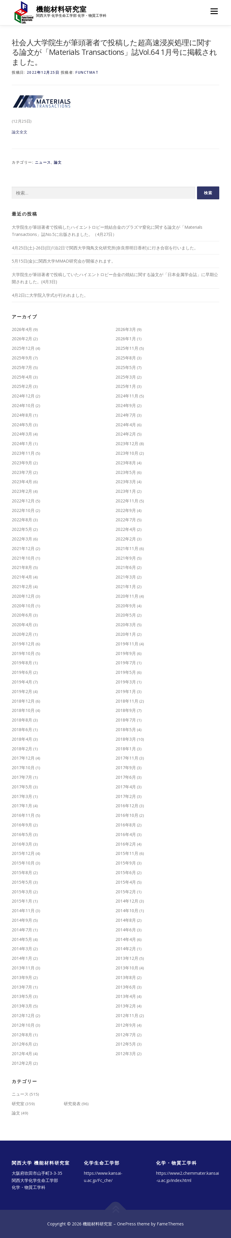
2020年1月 (126, 634)
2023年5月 (126, 472)
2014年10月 (127, 910)
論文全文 (19, 132)
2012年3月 (126, 1053)
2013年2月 (126, 1006)
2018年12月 (23, 701)
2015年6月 (126, 872)
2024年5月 (22, 424)
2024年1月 (22, 443)
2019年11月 (127, 644)
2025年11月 (127, 348)
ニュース (43, 162)
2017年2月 (126, 796)
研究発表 (72, 1103)
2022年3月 (22, 539)
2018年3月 (126, 739)
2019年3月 (126, 682)
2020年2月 (22, 634)
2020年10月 (23, 606)
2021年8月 (22, 567)
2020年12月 (23, 596)
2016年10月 (127, 815)
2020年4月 (22, 624)
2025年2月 (22, 386)
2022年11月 (127, 501)
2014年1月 (22, 958)
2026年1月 (126, 338)
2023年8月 (126, 463)
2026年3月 (126, 329)
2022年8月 (22, 519)
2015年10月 (23, 863)
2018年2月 (22, 748)
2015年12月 (23, 853)
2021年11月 (127, 548)
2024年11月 (127, 396)
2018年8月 (22, 720)
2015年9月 (126, 863)
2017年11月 (127, 758)
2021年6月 (126, 567)
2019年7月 (126, 662)
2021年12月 (23, 548)
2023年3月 (126, 481)
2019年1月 (126, 691)
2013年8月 (126, 977)
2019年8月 (22, 662)
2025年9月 (22, 358)
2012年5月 (126, 1044)
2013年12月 (127, 958)
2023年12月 (127, 443)
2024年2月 (126, 434)
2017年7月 (22, 777)
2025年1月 (126, 386)
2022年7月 (126, 519)
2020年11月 (127, 596)
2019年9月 (126, 653)
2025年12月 (23, 348)
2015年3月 (22, 891)
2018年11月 (127, 701)
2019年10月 (23, 653)
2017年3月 (22, 796)
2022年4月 (126, 529)
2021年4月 (22, 577)
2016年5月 (22, 834)
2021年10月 (23, 558)
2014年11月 (23, 910)
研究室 (18, 1103)
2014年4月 (126, 939)
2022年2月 (126, 539)
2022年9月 (126, 510)
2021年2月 (22, 586)
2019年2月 (22, 691)
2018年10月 (23, 710)
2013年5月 (22, 996)
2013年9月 (22, 977)
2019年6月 (22, 672)
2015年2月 (126, 891)
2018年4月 (22, 739)
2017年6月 (126, 777)
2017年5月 (22, 787)
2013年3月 (22, 1006)
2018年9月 (126, 710)
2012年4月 (22, 1053)
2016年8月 (126, 825)
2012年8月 (22, 1034)
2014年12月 (127, 901)
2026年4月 (22, 329)
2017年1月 (22, 805)
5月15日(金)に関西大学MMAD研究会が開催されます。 (64, 261)
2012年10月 (23, 1025)
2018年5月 (126, 729)
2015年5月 (22, 882)
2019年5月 (126, 672)
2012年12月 (23, 1015)
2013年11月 (23, 968)
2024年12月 (23, 396)
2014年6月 (126, 930)
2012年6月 (22, 1044)
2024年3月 (22, 434)
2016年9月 (22, 825)
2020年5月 (126, 615)
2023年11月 (23, 453)
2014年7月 (22, 930)
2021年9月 (126, 558)
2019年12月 (23, 644)
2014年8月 (126, 920)
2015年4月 (126, 882)
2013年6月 (126, 987)
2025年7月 (22, 367)
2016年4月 (126, 834)
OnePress (126, 1224)
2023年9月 (22, 463)
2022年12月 (23, 501)
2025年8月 (126, 358)
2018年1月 (126, 748)
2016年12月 (127, 805)
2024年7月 (126, 415)
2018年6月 (22, 729)
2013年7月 (22, 987)
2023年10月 (127, 453)
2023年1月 (126, 491)
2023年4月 (22, 481)
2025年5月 (126, 367)
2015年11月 (127, 853)
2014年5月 (22, 939)
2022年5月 (22, 529)
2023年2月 (22, 491)
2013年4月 (126, 996)
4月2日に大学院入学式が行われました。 (50, 295)
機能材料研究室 (61, 9)
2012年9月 (126, 1025)
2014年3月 (22, 948)
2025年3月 (126, 377)
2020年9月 (126, 606)
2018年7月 (126, 720)
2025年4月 (22, 377)
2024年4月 (126, 424)
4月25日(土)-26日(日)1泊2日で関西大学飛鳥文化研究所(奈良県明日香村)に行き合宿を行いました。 (105, 248)
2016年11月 (23, 815)
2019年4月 (22, 682)
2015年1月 (22, 901)
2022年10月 (23, 510)
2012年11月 (127, 1015)
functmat (86, 72)
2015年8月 (22, 872)
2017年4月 (126, 787)
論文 (58, 162)
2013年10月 (127, 968)
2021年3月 (126, 577)
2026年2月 (22, 338)
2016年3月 (22, 844)
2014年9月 (22, 920)
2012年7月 (126, 1034)
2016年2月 (126, 844)
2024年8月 (22, 415)
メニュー (214, 11)
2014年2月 (126, 948)
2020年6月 (22, 615)
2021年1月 (126, 586)
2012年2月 (22, 1063)
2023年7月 (22, 472)
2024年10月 (23, 405)
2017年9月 (126, 767)
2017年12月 (23, 758)
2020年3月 (126, 624)
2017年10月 (23, 767)
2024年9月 (126, 405)
